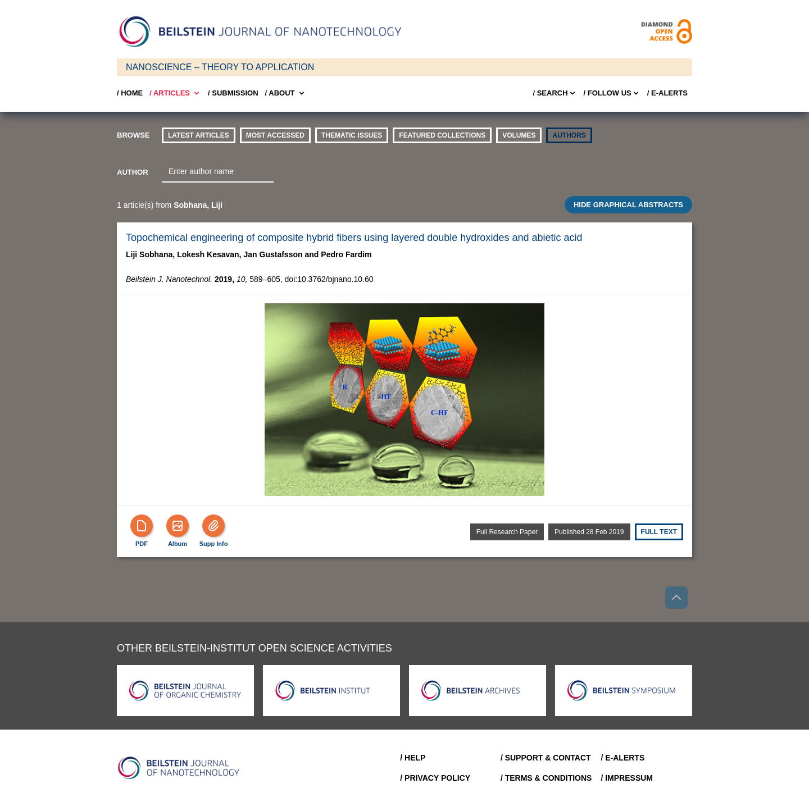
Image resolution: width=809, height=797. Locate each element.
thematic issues (351, 135)
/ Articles (175, 93)
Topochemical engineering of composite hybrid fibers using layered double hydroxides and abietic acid (354, 237)
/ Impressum (627, 777)
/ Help (412, 757)
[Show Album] (177, 525)
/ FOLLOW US (612, 93)
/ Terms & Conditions (546, 777)
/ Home (130, 93)
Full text (659, 532)
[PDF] (141, 525)
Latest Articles (198, 135)
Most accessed (275, 135)
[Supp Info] (213, 525)
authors (568, 135)
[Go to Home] (182, 767)
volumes (518, 135)
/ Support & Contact (546, 757)
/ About (285, 93)
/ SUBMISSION (233, 93)
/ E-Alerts (667, 93)
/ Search (554, 93)
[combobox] (218, 172)
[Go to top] (676, 597)
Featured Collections (442, 135)
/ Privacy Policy (435, 777)
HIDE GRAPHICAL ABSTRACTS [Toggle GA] (628, 205)
